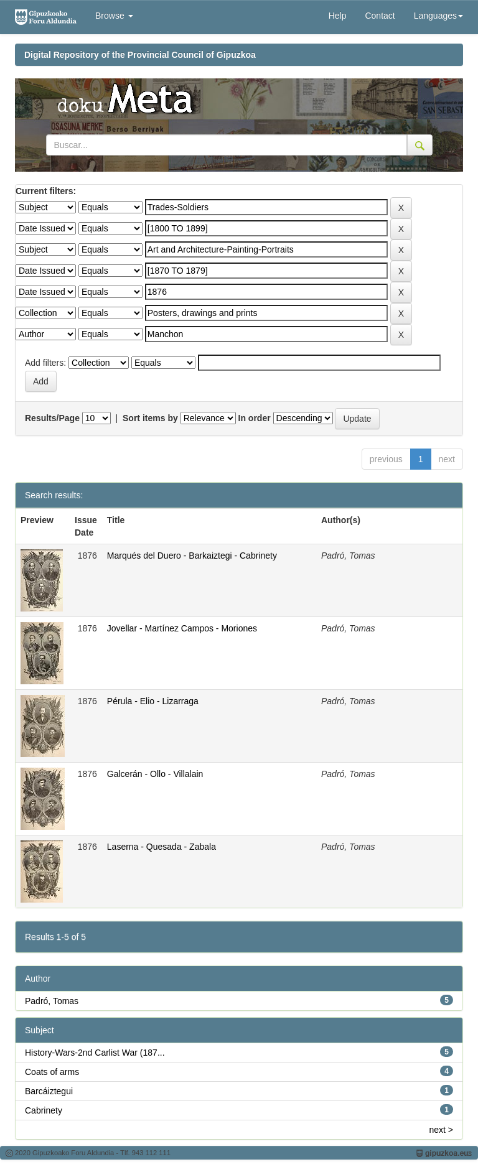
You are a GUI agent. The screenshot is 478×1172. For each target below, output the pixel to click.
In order (254, 418)
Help (338, 16)
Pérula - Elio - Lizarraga (153, 701)
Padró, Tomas (51, 1001)
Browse (114, 16)
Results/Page (52, 418)
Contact (380, 16)
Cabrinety (43, 1110)
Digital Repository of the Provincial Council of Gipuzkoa (140, 55)
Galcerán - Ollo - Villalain (155, 774)
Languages (438, 16)
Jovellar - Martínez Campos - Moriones (182, 628)
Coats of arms (52, 1072)
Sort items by (150, 418)
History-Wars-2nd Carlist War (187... (95, 1053)
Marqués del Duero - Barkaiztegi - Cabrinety (192, 555)
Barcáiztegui (49, 1091)
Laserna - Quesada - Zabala (161, 847)
